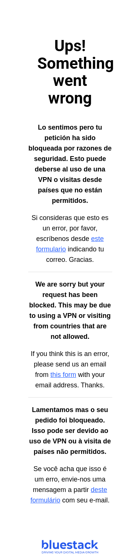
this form (63, 374)
